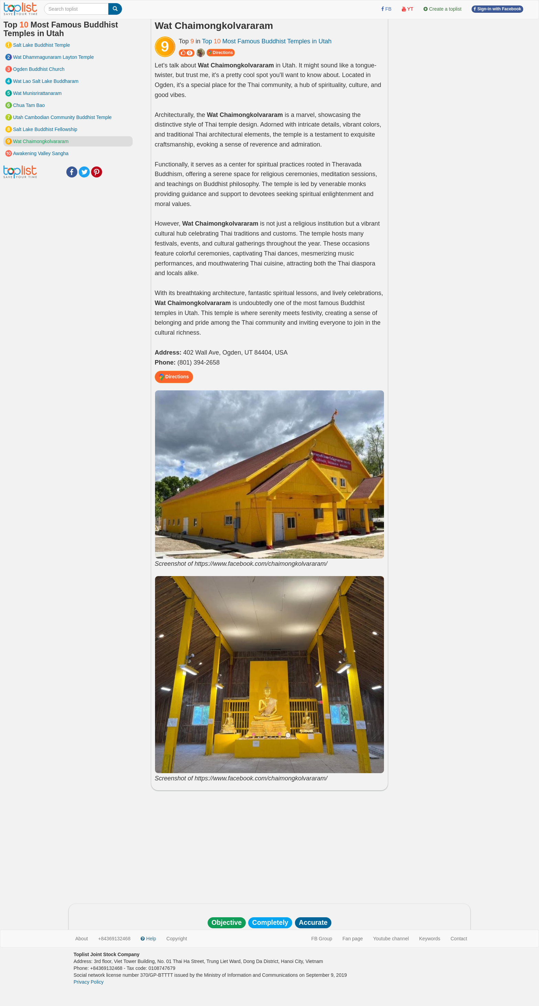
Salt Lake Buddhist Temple (41, 45)
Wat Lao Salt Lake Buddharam (45, 81)
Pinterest (96, 171)
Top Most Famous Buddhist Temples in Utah (267, 41)
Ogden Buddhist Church (38, 69)
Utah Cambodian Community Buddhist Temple (62, 117)
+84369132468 (114, 938)
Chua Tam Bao (29, 105)
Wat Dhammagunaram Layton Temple (53, 57)
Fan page (352, 938)
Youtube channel (391, 938)
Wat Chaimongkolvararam (40, 141)
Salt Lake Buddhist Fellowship (45, 129)
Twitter (84, 171)
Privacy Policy (88, 982)
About (81, 938)
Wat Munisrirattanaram (37, 93)
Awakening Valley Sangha (40, 153)
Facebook (71, 171)
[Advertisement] (269, 845)
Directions (221, 52)
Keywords (429, 938)
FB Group (321, 938)
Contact (459, 938)
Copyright (176, 938)
